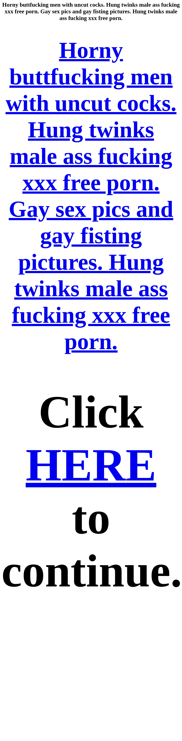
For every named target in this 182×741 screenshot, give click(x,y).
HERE (91, 464)
